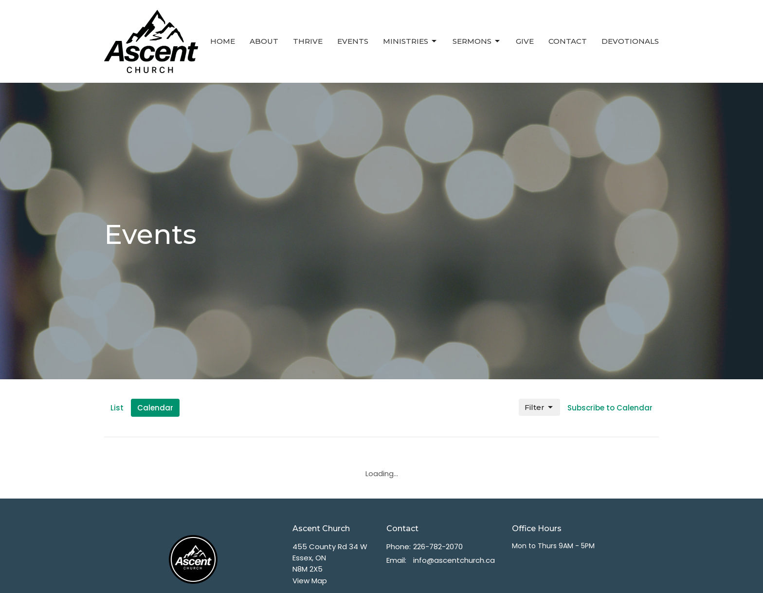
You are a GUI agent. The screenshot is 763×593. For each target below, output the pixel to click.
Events (352, 41)
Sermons (477, 41)
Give (525, 41)
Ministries (410, 41)
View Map (309, 580)
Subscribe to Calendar (610, 408)
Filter (539, 407)
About (264, 41)
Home (222, 41)
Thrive (308, 41)
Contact (567, 41)
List (117, 408)
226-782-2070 (438, 546)
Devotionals (630, 41)
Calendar (155, 408)
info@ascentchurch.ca (454, 560)
